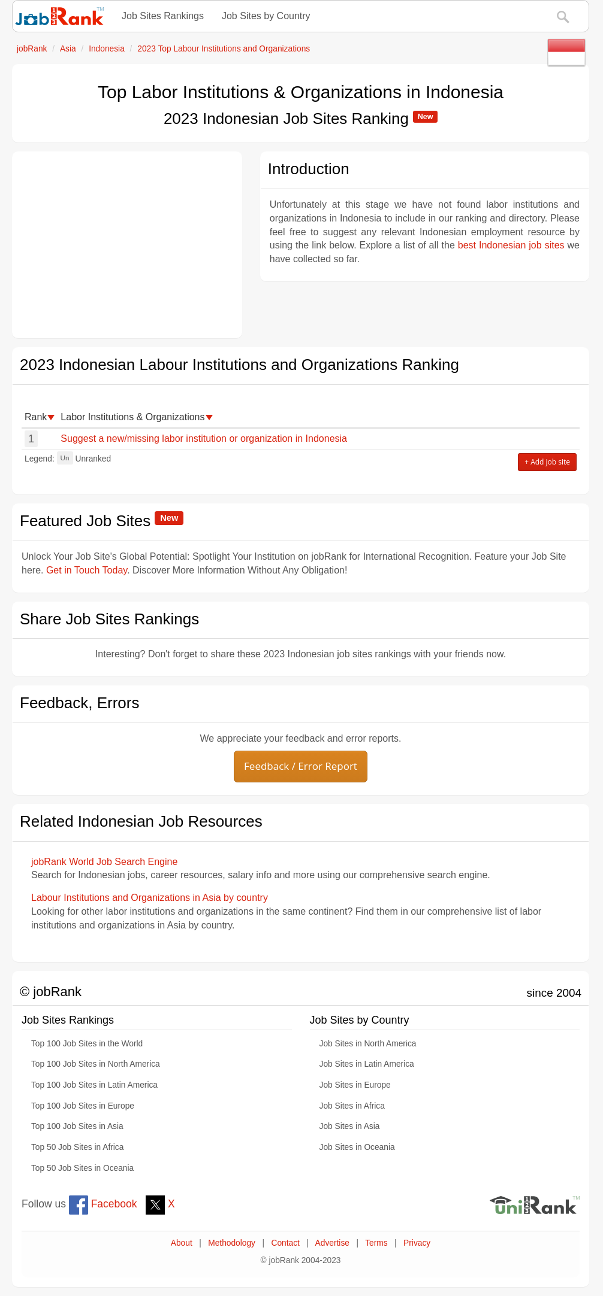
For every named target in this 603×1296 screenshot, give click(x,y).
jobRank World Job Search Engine (104, 862)
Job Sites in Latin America (366, 1064)
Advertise (332, 1243)
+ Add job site (547, 462)
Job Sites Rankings (163, 16)
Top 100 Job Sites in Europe (82, 1105)
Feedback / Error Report (300, 766)
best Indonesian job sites (511, 245)
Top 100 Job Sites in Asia (77, 1126)
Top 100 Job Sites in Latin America (94, 1084)
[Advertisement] (127, 245)
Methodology (231, 1243)
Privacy (416, 1243)
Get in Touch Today (86, 570)
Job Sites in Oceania (357, 1147)
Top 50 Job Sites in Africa (77, 1147)
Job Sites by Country (266, 16)
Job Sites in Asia (349, 1126)
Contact (285, 1243)
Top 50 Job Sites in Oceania (82, 1168)
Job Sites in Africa (352, 1105)
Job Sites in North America (368, 1043)
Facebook (103, 1204)
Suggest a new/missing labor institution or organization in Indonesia (204, 438)
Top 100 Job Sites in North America (95, 1064)
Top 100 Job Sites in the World (87, 1043)
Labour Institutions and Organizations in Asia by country (149, 898)
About (181, 1243)
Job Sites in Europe (355, 1084)
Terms (376, 1243)
